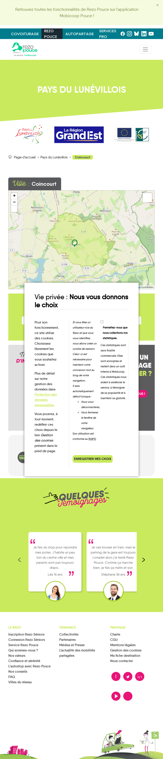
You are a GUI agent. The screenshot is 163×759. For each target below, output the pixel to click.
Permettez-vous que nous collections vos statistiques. (115, 333)
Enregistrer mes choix (92, 459)
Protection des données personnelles (46, 400)
